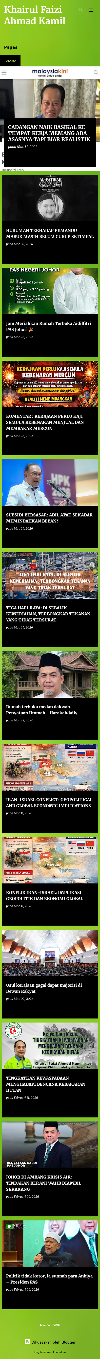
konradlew (59, 1352)
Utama (11, 61)
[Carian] (81, 10)
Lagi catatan (50, 1324)
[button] (89, 157)
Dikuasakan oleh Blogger (50, 1341)
